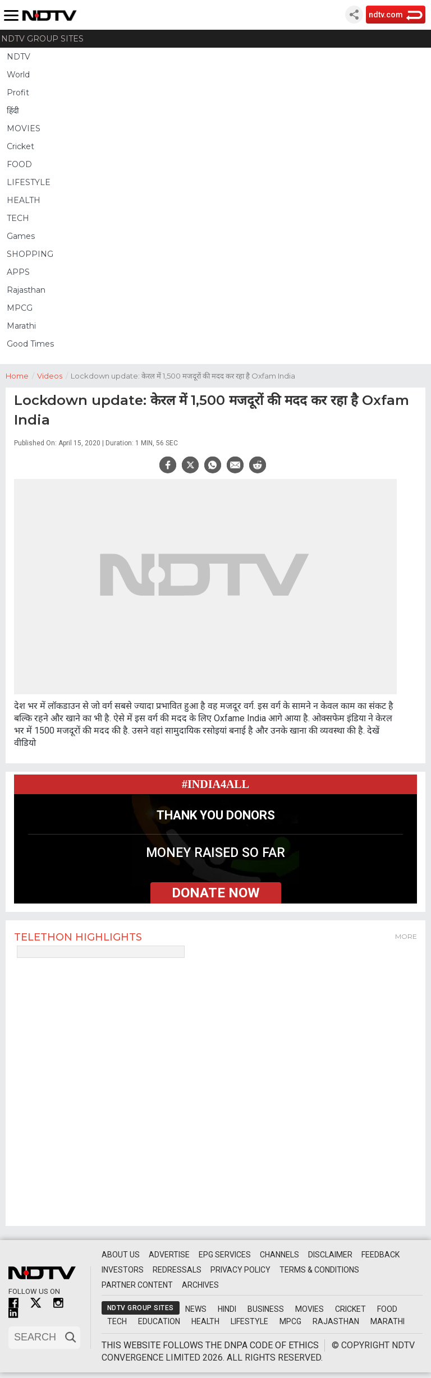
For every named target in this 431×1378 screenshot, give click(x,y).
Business (265, 1309)
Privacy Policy (240, 1269)
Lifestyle (249, 1321)
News (196, 1309)
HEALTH (23, 200)
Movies (309, 1309)
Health (205, 1321)
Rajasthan (26, 290)
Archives (200, 1284)
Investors (123, 1269)
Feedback (380, 1254)
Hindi (227, 1309)
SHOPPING (30, 254)
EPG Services (225, 1254)
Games (21, 236)
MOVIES (23, 128)
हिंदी (13, 110)
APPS (18, 272)
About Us (121, 1254)
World (18, 75)
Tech (117, 1321)
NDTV (18, 57)
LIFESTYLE (29, 182)
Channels (279, 1254)
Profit (18, 92)
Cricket (20, 146)
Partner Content (137, 1284)
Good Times (30, 344)
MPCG (20, 308)
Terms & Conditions (319, 1269)
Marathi (21, 326)
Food (387, 1309)
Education (159, 1321)
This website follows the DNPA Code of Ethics (210, 1345)
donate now (216, 893)
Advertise (169, 1254)
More (406, 936)
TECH (18, 218)
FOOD (19, 164)
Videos (54, 375)
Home (21, 375)
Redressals (177, 1269)
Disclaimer (330, 1254)
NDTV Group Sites (42, 39)
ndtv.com (386, 14)
